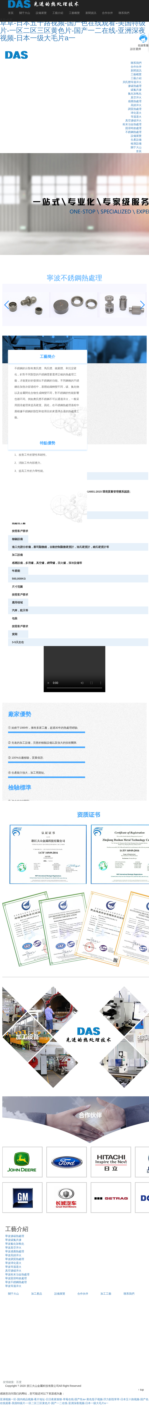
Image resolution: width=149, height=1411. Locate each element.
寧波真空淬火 (13, 1247)
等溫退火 (136, 116)
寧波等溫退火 (13, 1266)
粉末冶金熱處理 (132, 124)
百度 (19, 1382)
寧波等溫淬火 (13, 1285)
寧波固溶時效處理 (16, 1278)
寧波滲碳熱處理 (14, 1236)
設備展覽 (41, 12)
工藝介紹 (57, 12)
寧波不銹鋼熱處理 (16, 1282)
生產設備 (136, 139)
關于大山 (24, 12)
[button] (6, 305)
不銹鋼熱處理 (133, 132)
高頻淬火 (136, 105)
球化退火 (136, 112)
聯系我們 (124, 12)
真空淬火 (136, 97)
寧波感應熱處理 (14, 1251)
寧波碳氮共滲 (13, 1239)
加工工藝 (105, 1293)
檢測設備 (136, 143)
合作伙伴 (107, 12)
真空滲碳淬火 (133, 120)
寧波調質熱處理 (14, 1259)
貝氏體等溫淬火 (132, 82)
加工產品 (36, 1293)
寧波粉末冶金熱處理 (17, 1274)
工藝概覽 (74, 12)
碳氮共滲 (136, 89)
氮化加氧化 (134, 93)
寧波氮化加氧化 (14, 1243)
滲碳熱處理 (134, 85)
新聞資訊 (90, 12)
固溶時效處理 (133, 128)
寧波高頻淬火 (13, 1255)
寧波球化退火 (13, 1262)
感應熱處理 (134, 101)
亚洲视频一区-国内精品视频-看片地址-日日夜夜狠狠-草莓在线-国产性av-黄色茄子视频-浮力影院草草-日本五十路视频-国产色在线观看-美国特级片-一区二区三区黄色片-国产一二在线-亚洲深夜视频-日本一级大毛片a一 (74, 23)
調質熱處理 (134, 108)
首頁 (10, 12)
